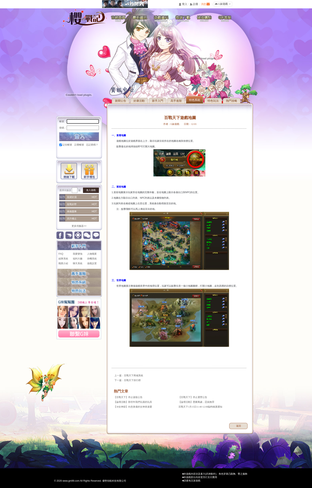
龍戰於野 (72, 204)
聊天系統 (77, 263)
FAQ (60, 253)
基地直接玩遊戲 (83, 152)
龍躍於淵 (72, 197)
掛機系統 (92, 258)
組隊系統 (63, 258)
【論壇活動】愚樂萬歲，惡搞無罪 (196, 402)
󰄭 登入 (183, 4)
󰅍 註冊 (194, 4)
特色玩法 (213, 100)
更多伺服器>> (79, 226)
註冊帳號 (79, 144)
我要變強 (77, 253)
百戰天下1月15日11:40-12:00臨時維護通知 (200, 406)
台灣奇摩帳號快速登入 (89, 152)
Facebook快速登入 (62, 152)
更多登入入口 (96, 152)
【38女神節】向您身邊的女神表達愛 (133, 406)
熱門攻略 (231, 100)
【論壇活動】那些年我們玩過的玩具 (133, 402)
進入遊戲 (91, 190)
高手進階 (176, 100)
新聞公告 (120, 100)
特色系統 (194, 100)
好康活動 (139, 100)
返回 (238, 425)
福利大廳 (77, 258)
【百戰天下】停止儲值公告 (128, 397)
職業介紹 (63, 263)
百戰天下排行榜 (132, 380)
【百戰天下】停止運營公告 (192, 397)
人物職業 (92, 253)
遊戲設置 (92, 263)
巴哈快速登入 (76, 152)
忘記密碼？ (92, 144)
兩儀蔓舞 (72, 211)
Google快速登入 (69, 152)
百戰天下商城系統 (133, 375)
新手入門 (157, 100)
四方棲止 (72, 218)
